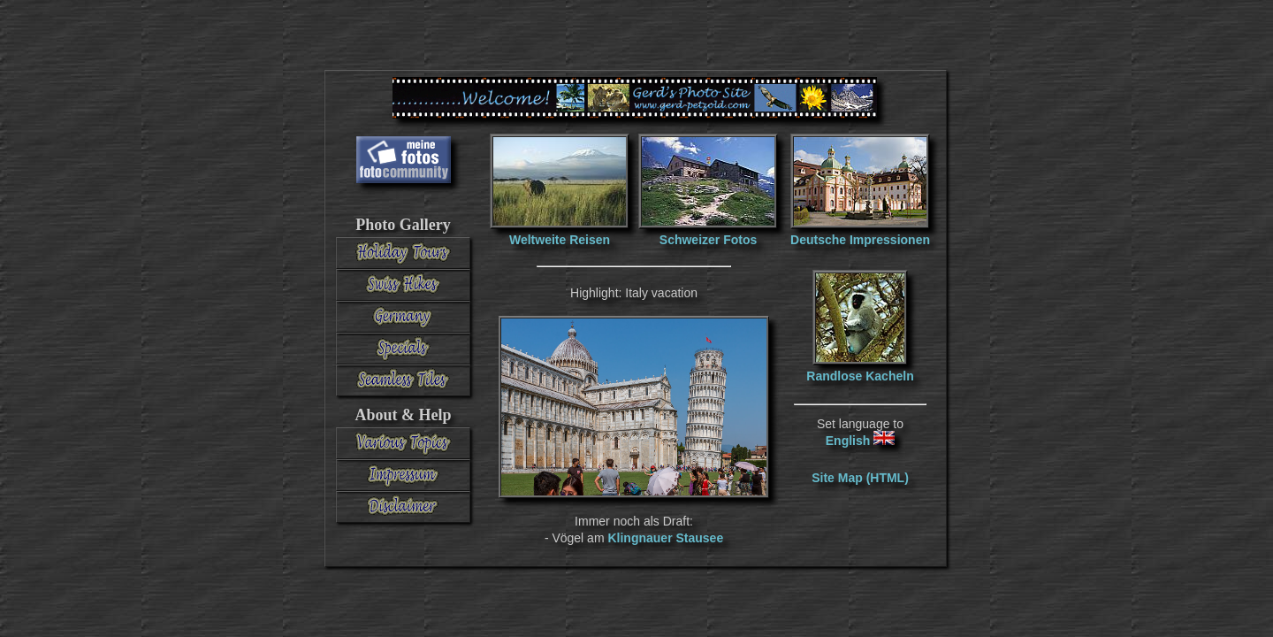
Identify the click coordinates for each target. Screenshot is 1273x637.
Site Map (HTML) (860, 478)
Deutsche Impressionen (860, 240)
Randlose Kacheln (859, 376)
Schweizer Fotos (708, 240)
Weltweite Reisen (559, 240)
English (860, 441)
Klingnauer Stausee (665, 538)
